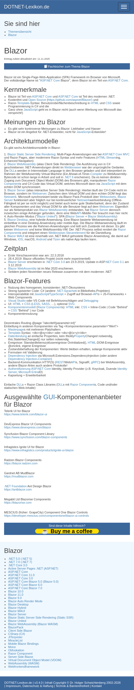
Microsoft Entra (29, 372)
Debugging (91, 300)
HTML (95, 103)
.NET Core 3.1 (114, 262)
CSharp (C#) (16, 633)
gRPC (95, 362)
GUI (49, 397)
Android (41, 239)
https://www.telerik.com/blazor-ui (25, 414)
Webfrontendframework (23, 666)
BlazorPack (15, 627)
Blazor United (46, 216)
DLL (12, 170)
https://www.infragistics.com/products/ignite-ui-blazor (39, 450)
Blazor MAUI (15, 236)
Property (80, 336)
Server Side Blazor (20, 656)
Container (44, 359)
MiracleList (15, 640)
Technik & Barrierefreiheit (72, 686)
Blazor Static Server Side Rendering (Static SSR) (41, 617)
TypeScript (56, 294)
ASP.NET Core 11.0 (21, 575)
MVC (126, 154)
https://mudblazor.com (19, 476)
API (78, 213)
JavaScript (31, 109)
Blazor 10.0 (15, 591)
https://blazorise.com (18, 502)
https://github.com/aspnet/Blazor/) (70, 99)
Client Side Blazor (20, 630)
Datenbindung (17, 336)
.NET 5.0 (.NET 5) (20, 558)
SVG (71, 303)
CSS (108, 103)
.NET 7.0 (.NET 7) (20, 562)
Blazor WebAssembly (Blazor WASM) (33, 624)
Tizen (56, 239)
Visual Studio (17, 300)
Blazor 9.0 (15, 598)
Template (23, 103)
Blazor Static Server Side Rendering (31, 154)
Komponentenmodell (22, 307)
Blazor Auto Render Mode (25, 601)
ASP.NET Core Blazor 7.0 (25, 588)
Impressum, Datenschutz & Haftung (29, 686)
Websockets (108, 196)
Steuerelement (76, 232)
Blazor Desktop (17, 219)
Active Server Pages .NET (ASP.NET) (33, 568)
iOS (20, 239)
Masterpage (16, 329)
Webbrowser (72, 167)
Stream (111, 157)
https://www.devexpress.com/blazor (27, 427)
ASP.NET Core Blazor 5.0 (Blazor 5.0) (33, 581)
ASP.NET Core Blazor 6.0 (25, 584)
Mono (12, 647)
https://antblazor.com (18, 489)
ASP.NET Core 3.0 (20, 578)
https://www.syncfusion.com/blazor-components (35, 437)
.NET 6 (69, 177)
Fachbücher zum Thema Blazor (69, 66)
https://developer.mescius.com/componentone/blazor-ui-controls (46, 515)
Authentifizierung (19, 368)
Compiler (96, 173)
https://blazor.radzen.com (21, 463)
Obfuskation (16, 650)
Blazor (12, 35)
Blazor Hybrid (17, 607)
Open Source (37, 99)
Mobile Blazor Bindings (23, 643)
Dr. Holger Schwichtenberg (88, 682)
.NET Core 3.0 (55, 262)
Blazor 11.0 (15, 594)
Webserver (39, 193)
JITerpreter (15, 637)
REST (60, 362)
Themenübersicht (19, 31)
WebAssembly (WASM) (23, 663)
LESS (36, 303)
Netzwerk (10, 196)
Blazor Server (16, 190)
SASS (46, 303)
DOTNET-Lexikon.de (26, 7)
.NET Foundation (15, 486)
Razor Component (50, 307)
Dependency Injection (22, 355)
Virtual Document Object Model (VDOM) (34, 660)
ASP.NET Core (50, 80)
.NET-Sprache (65, 290)
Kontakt (97, 686)
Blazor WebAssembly (21, 164)
